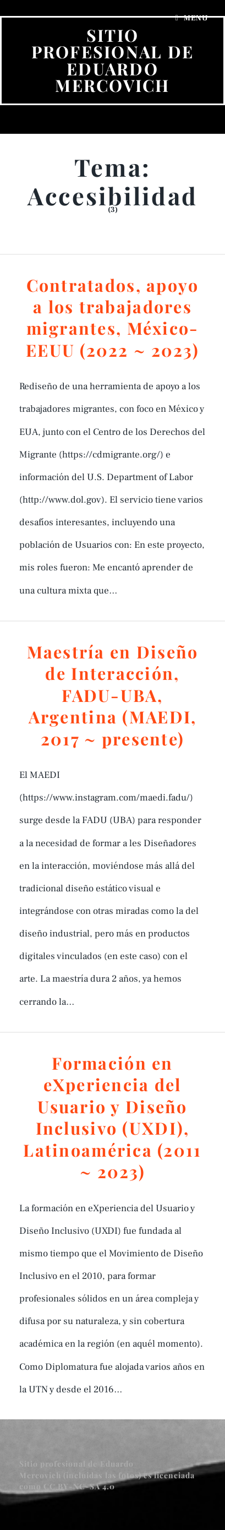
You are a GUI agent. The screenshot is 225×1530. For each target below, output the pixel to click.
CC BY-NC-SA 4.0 (80, 1486)
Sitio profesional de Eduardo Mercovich (112, 60)
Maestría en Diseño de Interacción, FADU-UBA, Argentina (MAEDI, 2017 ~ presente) (113, 695)
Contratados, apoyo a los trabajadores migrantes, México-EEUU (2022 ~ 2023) (112, 317)
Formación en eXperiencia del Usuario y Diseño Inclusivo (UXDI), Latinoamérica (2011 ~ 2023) (112, 1117)
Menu (196, 18)
